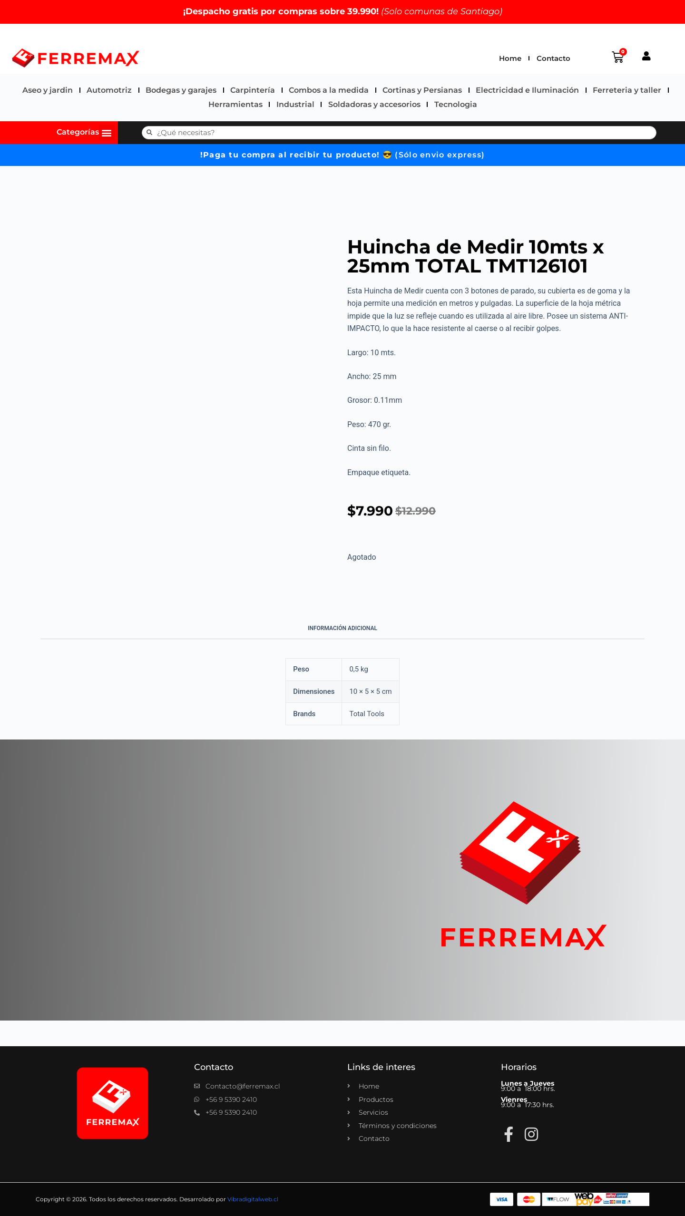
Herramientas (235, 104)
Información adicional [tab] (342, 628)
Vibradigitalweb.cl (252, 1199)
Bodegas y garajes (181, 90)
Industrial (295, 104)
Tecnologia (455, 104)
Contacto (553, 58)
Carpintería (252, 90)
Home (510, 58)
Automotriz (109, 90)
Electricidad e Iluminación (527, 90)
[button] (107, 132)
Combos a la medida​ (329, 90)
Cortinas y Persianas (422, 90)
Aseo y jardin (47, 90)
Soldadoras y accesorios (374, 104)
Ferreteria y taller (627, 90)
